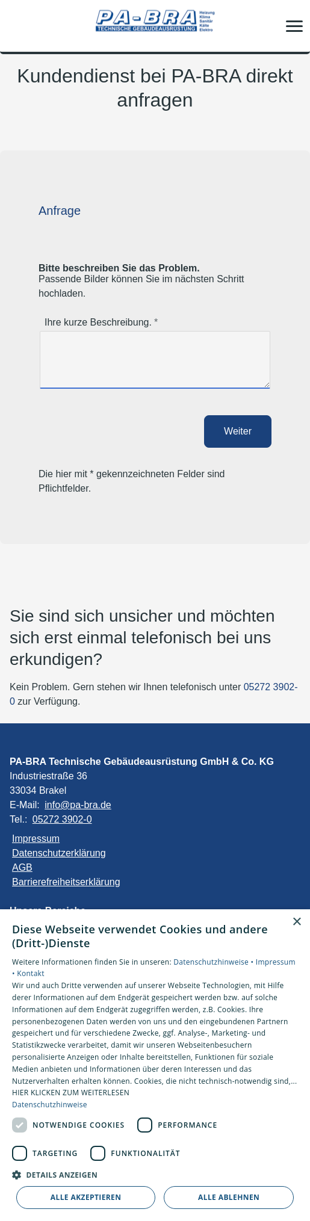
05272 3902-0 (62, 819)
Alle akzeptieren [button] (86, 1197)
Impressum (36, 838)
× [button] (296, 922)
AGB (22, 867)
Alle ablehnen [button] (228, 1197)
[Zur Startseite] (155, 26)
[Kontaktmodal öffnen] (17, 26)
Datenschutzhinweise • (214, 962)
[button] (294, 26)
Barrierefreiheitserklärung (66, 882)
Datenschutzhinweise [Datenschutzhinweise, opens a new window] (49, 1104)
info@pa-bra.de (78, 805)
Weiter (238, 431)
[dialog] (155, 1065)
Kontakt (31, 973)
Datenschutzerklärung (59, 853)
